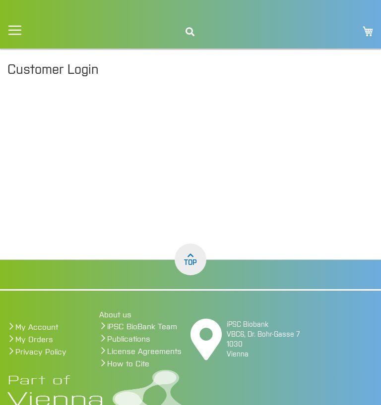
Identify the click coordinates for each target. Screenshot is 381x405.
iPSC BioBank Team (142, 327)
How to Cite (128, 364)
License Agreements (144, 351)
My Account (36, 327)
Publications (128, 339)
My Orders (34, 340)
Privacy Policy (40, 352)
